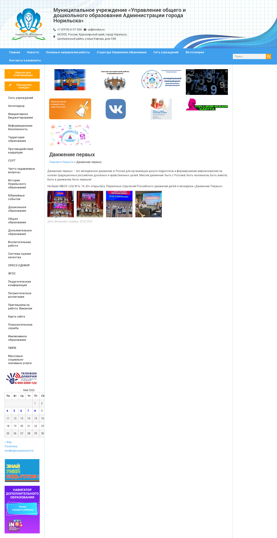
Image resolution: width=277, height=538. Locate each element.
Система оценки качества (19, 255)
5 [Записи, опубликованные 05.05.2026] (14, 410)
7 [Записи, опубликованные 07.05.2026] (28, 410)
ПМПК (12, 348)
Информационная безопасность (20, 127)
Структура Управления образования (121, 52)
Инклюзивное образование (17, 338)
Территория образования (17, 139)
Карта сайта (16, 316)
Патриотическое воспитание (19, 295)
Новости (33, 52)
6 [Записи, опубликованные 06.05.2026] (21, 410)
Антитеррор (16, 106)
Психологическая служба (20, 326)
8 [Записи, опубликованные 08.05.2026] (35, 410)
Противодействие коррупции (20, 150)
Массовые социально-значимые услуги (20, 359)
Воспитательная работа (19, 243)
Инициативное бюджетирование (20, 115)
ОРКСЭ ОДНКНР (19, 265)
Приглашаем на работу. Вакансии (20, 306)
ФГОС (12, 273)
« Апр (8, 442)
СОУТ (12, 160)
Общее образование (17, 220)
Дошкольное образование (17, 208)
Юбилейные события (16, 197)
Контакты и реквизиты (25, 60)
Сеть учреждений (166, 52)
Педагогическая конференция (19, 283)
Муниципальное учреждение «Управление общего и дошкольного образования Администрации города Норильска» (119, 15)
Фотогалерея (194, 52)
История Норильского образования (17, 184)
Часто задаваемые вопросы (21, 170)
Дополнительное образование (20, 232)
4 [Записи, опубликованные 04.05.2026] (7, 410)
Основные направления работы (68, 52)
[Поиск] (268, 56)
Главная (14, 52)
